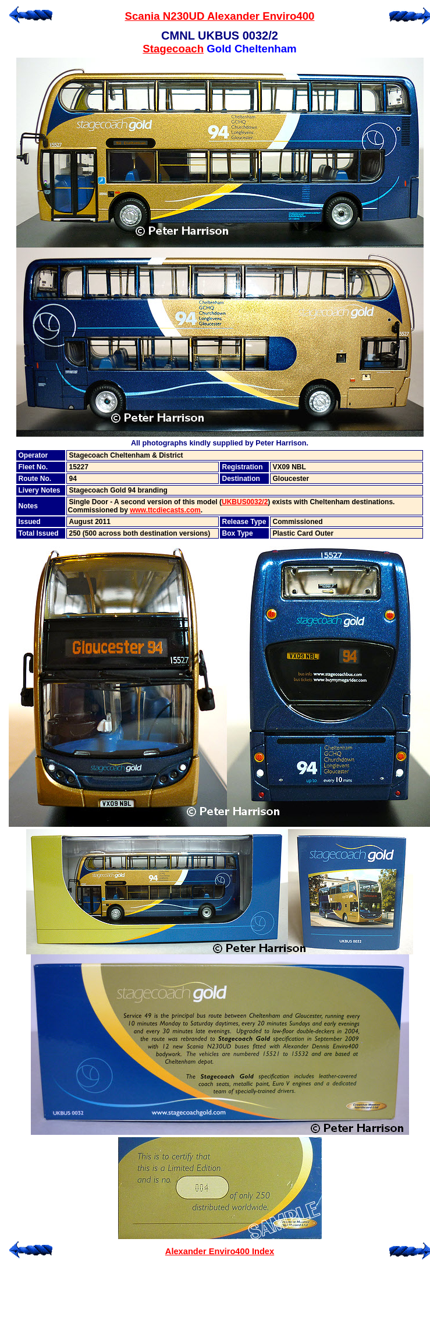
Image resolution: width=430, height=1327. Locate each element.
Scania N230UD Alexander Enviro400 (220, 16)
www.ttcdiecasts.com (165, 510)
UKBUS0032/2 (245, 502)
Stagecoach (173, 49)
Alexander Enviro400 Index (219, 1251)
